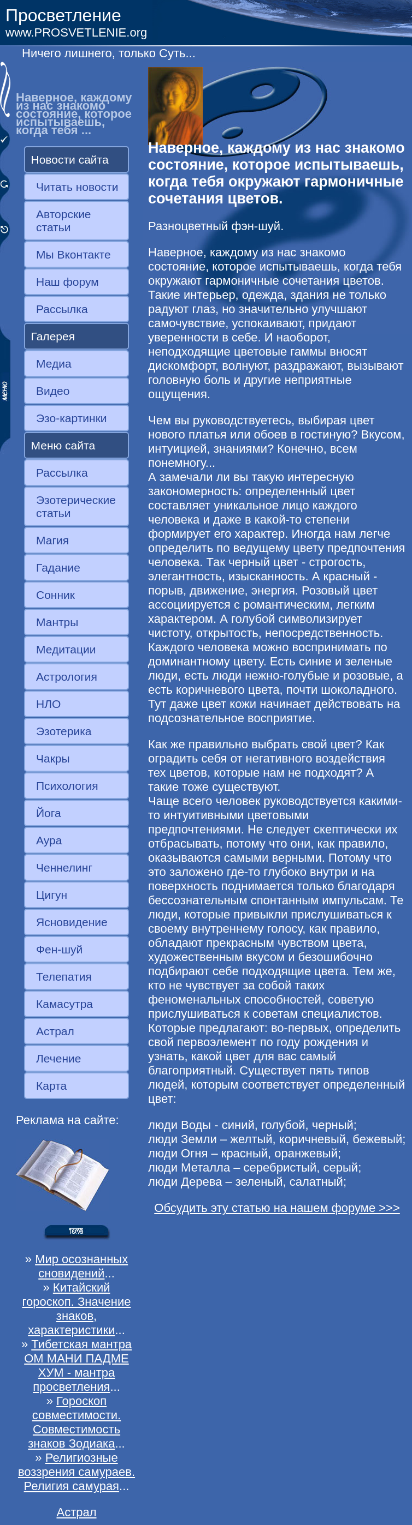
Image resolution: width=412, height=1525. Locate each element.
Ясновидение (72, 922)
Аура (49, 840)
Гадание (58, 567)
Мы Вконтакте (73, 254)
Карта (51, 1085)
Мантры (57, 622)
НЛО (48, 704)
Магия (52, 540)
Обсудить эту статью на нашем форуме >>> (277, 1208)
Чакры (53, 758)
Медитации (66, 649)
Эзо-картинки (71, 418)
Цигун (51, 894)
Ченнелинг (64, 867)
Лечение (58, 1058)
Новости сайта (70, 159)
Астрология (66, 676)
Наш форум (67, 281)
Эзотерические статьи (76, 506)
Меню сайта (63, 445)
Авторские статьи (63, 220)
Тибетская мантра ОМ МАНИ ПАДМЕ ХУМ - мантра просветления (78, 1365)
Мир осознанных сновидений (81, 1266)
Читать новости (77, 187)
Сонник (55, 595)
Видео (52, 391)
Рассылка (62, 309)
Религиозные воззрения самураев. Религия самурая (76, 1472)
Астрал (55, 1031)
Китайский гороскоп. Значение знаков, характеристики (76, 1309)
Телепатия (64, 976)
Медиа (54, 363)
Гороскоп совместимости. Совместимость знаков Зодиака (74, 1422)
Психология (67, 785)
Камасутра (64, 1004)
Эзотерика (64, 731)
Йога (48, 813)
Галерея (53, 336)
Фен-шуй (59, 949)
